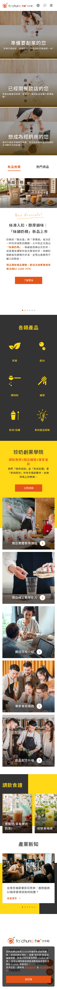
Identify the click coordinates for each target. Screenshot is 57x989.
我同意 (28, 979)
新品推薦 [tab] (14, 167)
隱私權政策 (30, 967)
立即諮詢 (28, 488)
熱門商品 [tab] (42, 167)
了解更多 (28, 280)
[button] (14, 348)
